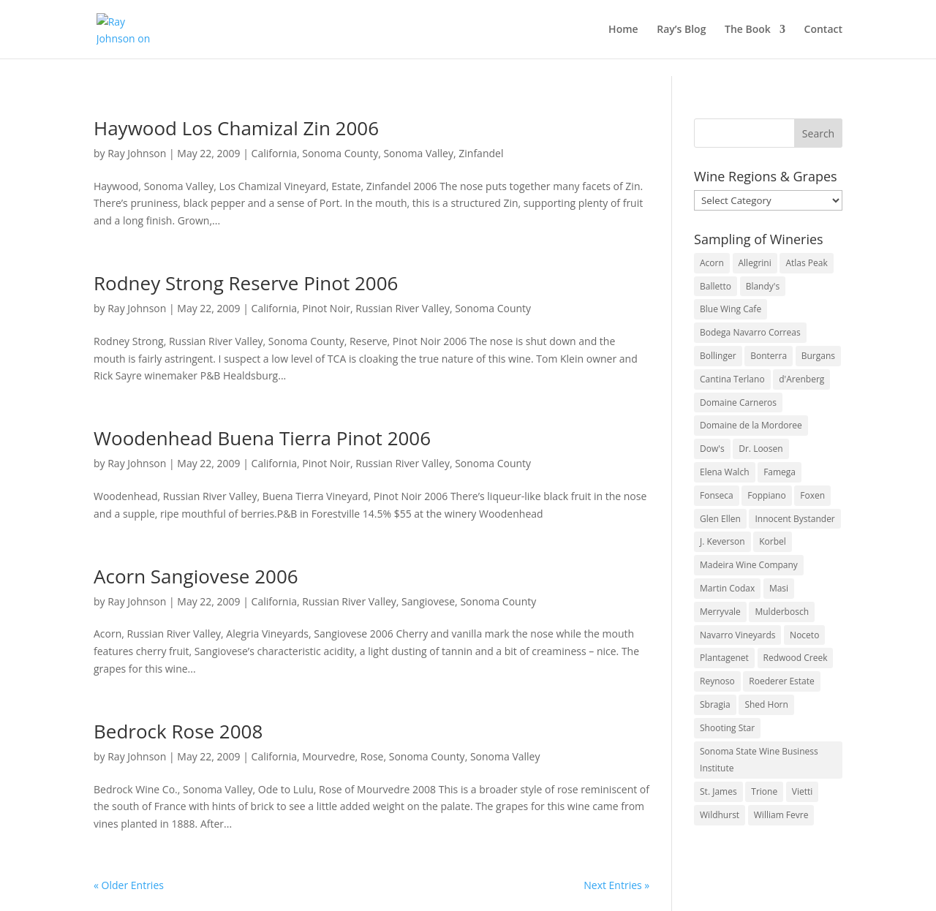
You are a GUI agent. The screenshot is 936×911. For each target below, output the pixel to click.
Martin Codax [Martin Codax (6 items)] (727, 588)
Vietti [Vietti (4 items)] (802, 791)
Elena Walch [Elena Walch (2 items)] (724, 472)
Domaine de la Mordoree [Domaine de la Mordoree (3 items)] (751, 425)
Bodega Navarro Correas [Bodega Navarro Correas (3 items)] (750, 332)
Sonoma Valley (418, 153)
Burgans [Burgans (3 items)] (818, 355)
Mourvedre (328, 756)
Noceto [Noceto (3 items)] (804, 635)
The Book (748, 30)
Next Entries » (616, 885)
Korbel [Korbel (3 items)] (772, 541)
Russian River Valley (402, 308)
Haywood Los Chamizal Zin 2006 (236, 128)
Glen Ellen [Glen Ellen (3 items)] (720, 519)
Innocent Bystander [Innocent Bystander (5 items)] (794, 519)
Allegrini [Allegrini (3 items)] (755, 263)
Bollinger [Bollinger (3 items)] (718, 355)
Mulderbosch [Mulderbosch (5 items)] (782, 611)
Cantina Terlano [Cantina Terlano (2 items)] (732, 379)
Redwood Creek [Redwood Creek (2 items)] (795, 657)
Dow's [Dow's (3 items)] (712, 448)
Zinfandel (480, 153)
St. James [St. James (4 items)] (718, 791)
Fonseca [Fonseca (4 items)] (716, 495)
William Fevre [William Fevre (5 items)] (781, 815)
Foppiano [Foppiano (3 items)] (766, 495)
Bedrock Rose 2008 (178, 731)
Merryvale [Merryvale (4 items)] (720, 611)
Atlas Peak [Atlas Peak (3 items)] (806, 263)
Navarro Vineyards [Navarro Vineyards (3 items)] (737, 635)
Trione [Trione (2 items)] (764, 791)
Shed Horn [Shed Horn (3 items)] (766, 704)
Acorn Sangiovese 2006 (196, 576)
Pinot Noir (326, 308)
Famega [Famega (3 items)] (779, 472)
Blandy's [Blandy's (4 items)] (763, 286)
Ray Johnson (136, 153)
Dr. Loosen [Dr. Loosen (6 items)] (760, 448)
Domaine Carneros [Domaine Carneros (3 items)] (738, 402)
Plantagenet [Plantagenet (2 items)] (724, 657)
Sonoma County (340, 153)
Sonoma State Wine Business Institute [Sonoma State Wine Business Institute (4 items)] (759, 760)
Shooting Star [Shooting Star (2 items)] (727, 728)
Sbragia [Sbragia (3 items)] (715, 704)
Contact (823, 30)
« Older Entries (129, 885)
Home (623, 30)
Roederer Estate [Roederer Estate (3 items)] (781, 681)
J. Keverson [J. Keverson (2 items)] (722, 541)
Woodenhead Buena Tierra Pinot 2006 (262, 438)
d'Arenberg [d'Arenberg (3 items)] (801, 379)
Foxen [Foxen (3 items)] (812, 495)
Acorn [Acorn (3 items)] (712, 263)
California (274, 153)
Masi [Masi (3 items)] (778, 588)
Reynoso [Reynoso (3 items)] (717, 681)
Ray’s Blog (681, 30)
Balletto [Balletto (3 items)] (715, 286)
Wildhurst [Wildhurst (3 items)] (719, 815)
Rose (372, 756)
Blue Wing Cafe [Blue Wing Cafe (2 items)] (730, 309)
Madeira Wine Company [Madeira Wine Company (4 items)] (749, 565)
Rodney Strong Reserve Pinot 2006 (246, 283)
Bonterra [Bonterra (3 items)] (768, 355)
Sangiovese (428, 601)
